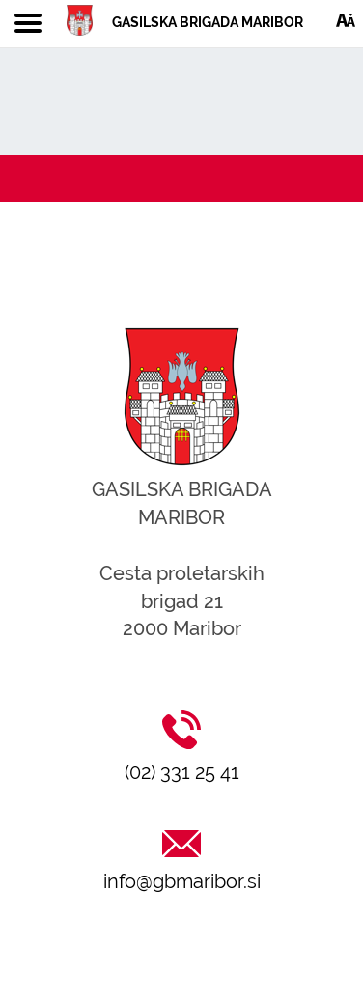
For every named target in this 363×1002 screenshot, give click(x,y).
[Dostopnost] (345, 19)
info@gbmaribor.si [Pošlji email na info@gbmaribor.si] (182, 881)
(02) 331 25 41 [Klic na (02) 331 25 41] (182, 772)
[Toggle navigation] (28, 24)
